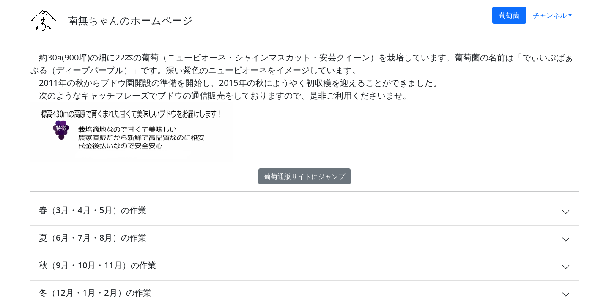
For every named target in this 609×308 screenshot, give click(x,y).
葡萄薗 (509, 15)
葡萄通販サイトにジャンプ (304, 176)
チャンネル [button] (550, 15)
